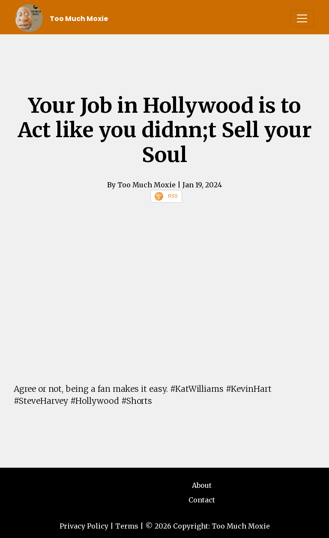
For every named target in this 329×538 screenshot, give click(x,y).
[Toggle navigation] (302, 18)
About (202, 485)
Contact (201, 500)
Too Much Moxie (79, 19)
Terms (126, 526)
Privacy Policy (84, 526)
